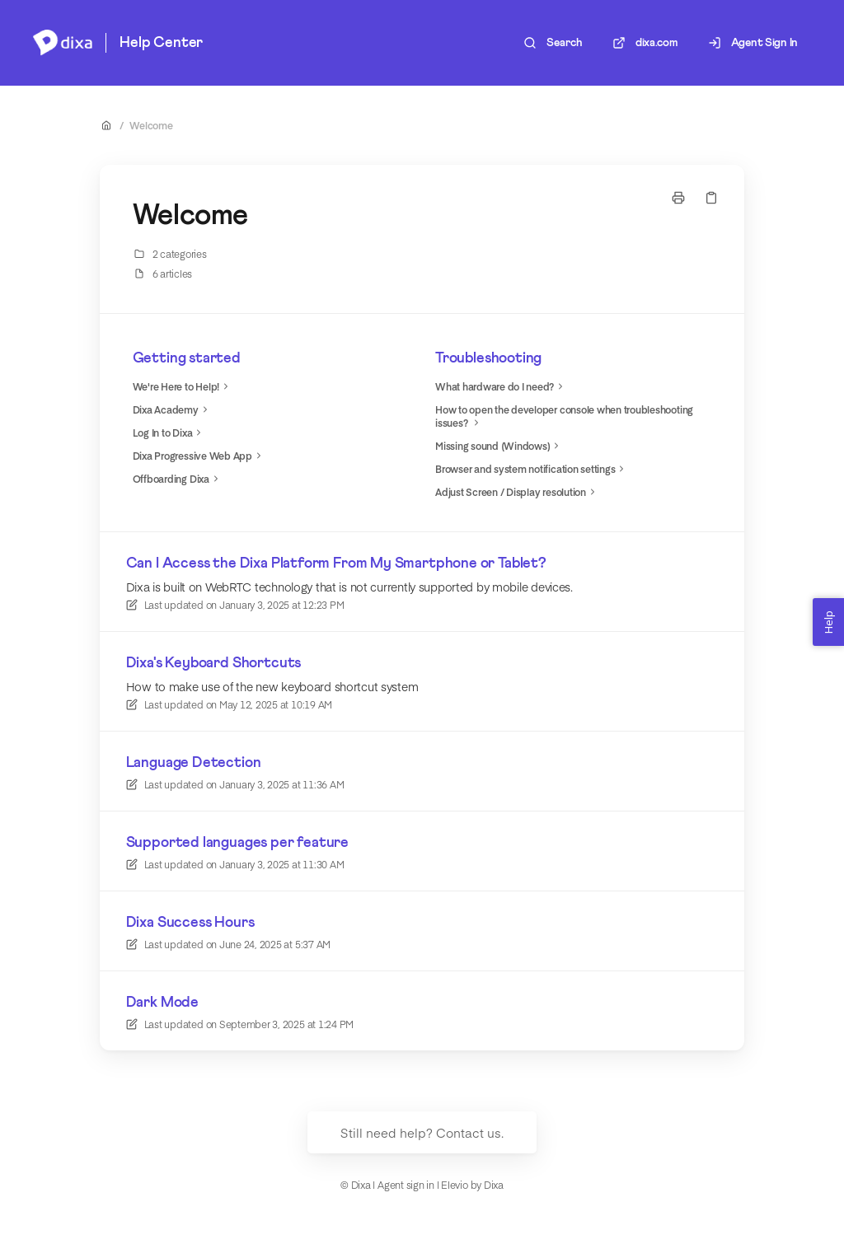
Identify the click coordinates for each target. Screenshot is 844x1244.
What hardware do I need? (501, 386)
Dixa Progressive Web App (199, 455)
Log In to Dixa (169, 432)
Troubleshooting (488, 358)
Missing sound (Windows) (499, 445)
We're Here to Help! (182, 386)
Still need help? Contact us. (422, 1132)
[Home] (62, 43)
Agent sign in (405, 1184)
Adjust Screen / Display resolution (517, 491)
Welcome (150, 125)
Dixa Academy (172, 409)
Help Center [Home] (161, 42)
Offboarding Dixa (178, 478)
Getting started (187, 358)
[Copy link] (711, 198)
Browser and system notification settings (531, 468)
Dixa (494, 1184)
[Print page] (678, 198)
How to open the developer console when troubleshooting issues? (564, 416)
